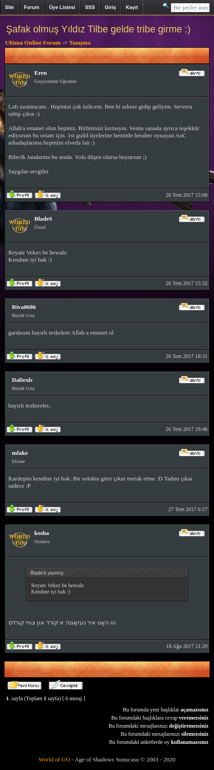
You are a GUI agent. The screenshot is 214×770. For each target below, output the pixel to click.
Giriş (110, 7)
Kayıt (132, 7)
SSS (90, 7)
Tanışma (80, 42)
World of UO (54, 759)
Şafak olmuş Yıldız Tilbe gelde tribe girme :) (98, 29)
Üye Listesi (62, 7)
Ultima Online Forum (33, 42)
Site (9, 7)
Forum (31, 7)
